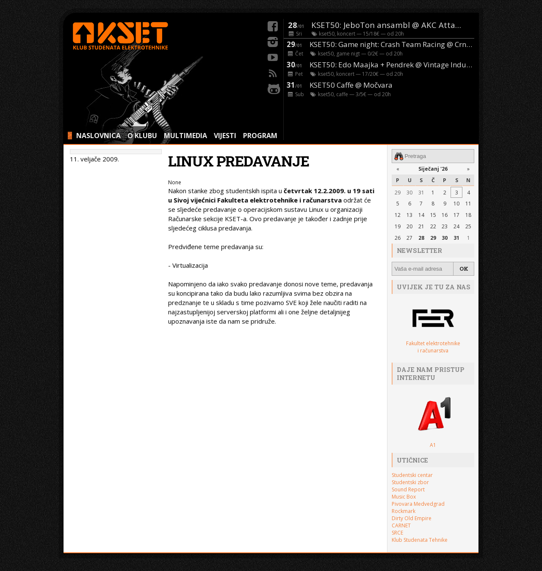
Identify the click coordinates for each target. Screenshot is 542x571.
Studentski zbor (410, 482)
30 (409, 192)
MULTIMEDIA (185, 135)
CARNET (401, 525)
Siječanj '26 (433, 168)
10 (456, 203)
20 (409, 226)
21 (421, 226)
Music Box (404, 496)
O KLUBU (142, 135)
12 (398, 215)
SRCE (397, 532)
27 (409, 237)
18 (468, 215)
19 (398, 226)
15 (433, 215)
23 (445, 226)
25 (468, 226)
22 (433, 226)
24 (456, 226)
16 (445, 215)
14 (421, 215)
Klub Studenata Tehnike (420, 539)
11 (468, 203)
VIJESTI (225, 135)
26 (398, 237)
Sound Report (408, 489)
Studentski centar (412, 475)
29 (398, 192)
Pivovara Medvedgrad (418, 503)
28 (421, 237)
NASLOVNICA (98, 135)
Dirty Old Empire (411, 518)
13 (409, 215)
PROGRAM (260, 135)
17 (456, 215)
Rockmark (403, 511)
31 (421, 192)
